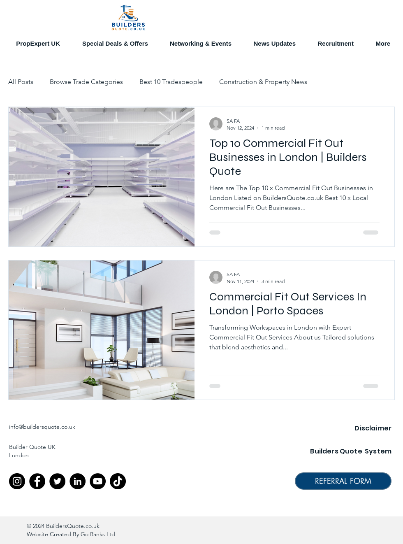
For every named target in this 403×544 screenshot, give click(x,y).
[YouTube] (98, 481)
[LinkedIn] (77, 481)
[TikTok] (118, 481)
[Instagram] (17, 481)
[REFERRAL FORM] (343, 481)
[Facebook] (37, 481)
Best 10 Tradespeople (171, 82)
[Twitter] (57, 481)
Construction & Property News (263, 82)
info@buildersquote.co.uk (42, 426)
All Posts (20, 82)
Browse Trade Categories (86, 82)
